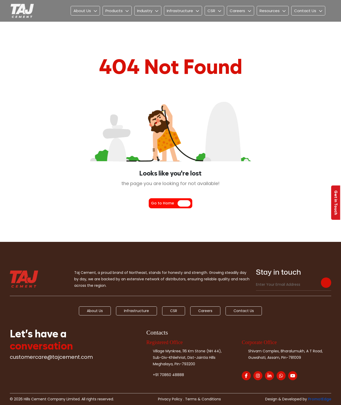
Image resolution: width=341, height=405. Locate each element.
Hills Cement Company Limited (52, 399)
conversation (41, 345)
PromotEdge (319, 399)
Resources (270, 10)
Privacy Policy (170, 399)
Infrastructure (180, 10)
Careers (237, 10)
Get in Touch (336, 202)
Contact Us (305, 10)
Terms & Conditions (203, 399)
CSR (211, 10)
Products (114, 10)
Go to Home (162, 203)
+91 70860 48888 (168, 374)
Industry (144, 10)
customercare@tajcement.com (51, 357)
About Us (82, 10)
